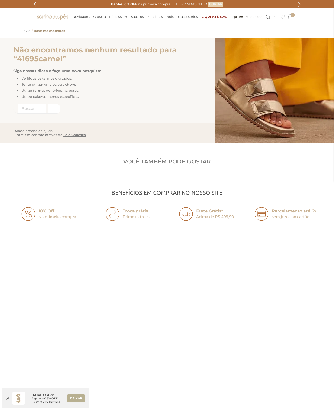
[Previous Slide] (35, 4)
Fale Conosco (74, 135)
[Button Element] (267, 17)
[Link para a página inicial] (26, 31)
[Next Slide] (299, 4)
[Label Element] (37, 109)
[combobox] (37, 109)
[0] (292, 16)
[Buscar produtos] (53, 108)
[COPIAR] (215, 4)
